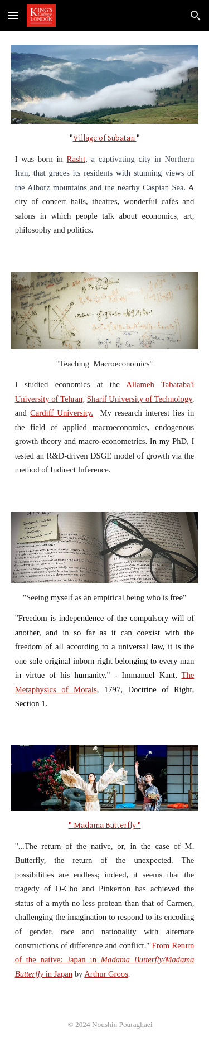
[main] (105, 184)
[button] (13, 15)
